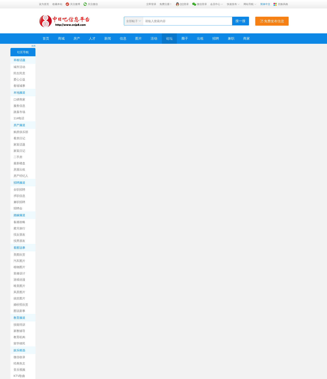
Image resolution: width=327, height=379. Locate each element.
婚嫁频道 (19, 215)
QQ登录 (184, 4)
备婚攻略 (19, 222)
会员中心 (217, 4)
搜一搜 (240, 21)
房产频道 (19, 125)
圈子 (184, 38)
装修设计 (19, 273)
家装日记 (19, 150)
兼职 (231, 38)
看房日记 (19, 138)
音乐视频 (19, 369)
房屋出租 (19, 169)
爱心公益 (19, 79)
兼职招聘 (19, 202)
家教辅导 (19, 331)
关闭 (33, 46)
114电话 (19, 118)
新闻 (107, 38)
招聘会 (18, 208)
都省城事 (19, 85)
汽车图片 (19, 260)
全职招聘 (19, 189)
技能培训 (19, 324)
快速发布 (233, 4)
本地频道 (19, 92)
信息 (123, 38)
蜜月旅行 (19, 228)
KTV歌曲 (19, 376)
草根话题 (19, 60)
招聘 (215, 38)
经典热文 (19, 363)
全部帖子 (132, 21)
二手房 (18, 157)
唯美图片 (19, 285)
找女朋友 (19, 234)
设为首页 (44, 4)
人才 (92, 38)
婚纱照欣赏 (21, 304)
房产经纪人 (21, 175)
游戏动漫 (19, 279)
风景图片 (19, 292)
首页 (46, 38)
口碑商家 (19, 99)
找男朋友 (19, 240)
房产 (76, 38)
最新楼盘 (19, 163)
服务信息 (19, 105)
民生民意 (19, 73)
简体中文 (265, 4)
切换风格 (283, 4)
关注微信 (93, 4)
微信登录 (202, 4)
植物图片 (19, 267)
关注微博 (75, 4)
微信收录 (19, 357)
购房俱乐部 (21, 132)
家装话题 (19, 144)
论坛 (169, 38)
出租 (200, 38)
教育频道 (19, 317)
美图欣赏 (19, 254)
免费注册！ (166, 4)
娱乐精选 (19, 350)
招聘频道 (19, 182)
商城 (61, 38)
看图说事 (19, 247)
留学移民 (19, 343)
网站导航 (250, 4)
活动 (154, 38)
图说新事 (19, 310)
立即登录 (151, 4)
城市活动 (19, 67)
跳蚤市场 (19, 112)
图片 (138, 38)
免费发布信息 (272, 21)
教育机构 (19, 337)
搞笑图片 (19, 298)
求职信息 (19, 195)
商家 (246, 38)
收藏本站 (57, 4)
